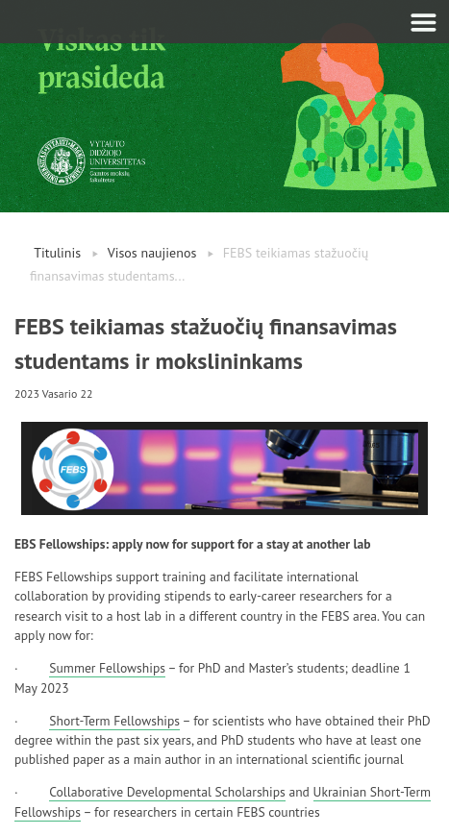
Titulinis (57, 252)
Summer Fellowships (107, 667)
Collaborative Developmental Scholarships (167, 791)
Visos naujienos (152, 252)
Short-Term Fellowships (114, 720)
